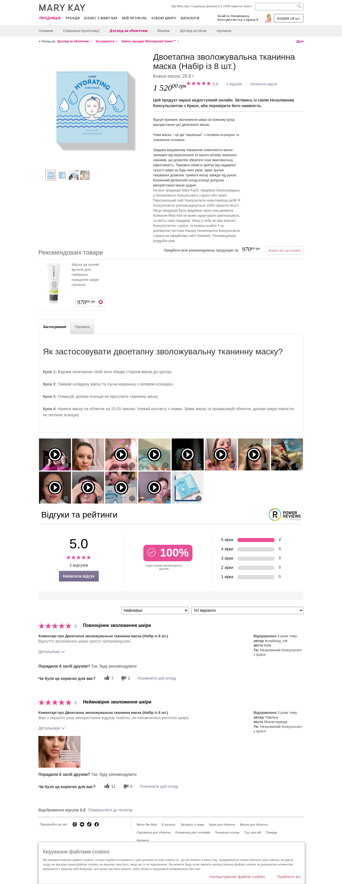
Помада (271, 832)
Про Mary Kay (180, 6)
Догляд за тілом (193, 30)
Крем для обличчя (222, 824)
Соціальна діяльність (205, 6)
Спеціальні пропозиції (81, 30)
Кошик (289, 18)
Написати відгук (263, 84)
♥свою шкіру (163, 18)
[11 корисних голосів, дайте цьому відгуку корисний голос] (109, 786)
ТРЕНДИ (72, 18)
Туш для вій (252, 832)
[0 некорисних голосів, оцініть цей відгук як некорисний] (127, 786)
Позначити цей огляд (156, 678)
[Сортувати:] (155, 610)
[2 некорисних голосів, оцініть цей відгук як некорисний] (124, 678)
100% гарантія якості (237, 6)
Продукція (50, 18)
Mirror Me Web (147, 824)
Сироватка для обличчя (154, 832)
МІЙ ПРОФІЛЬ (134, 18)
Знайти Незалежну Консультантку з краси (236, 17)
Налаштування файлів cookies (237, 876)
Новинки (46, 30)
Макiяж (164, 30)
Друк (300, 41)
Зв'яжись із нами (192, 824)
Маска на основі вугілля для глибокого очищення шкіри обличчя (85, 274)
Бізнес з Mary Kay (101, 18)
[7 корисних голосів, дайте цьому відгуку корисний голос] (108, 678)
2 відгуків (234, 84)
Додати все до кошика (284, 250)
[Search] (279, 6)
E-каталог (169, 824)
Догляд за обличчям (128, 30)
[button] (59, 752)
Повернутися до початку (110, 810)
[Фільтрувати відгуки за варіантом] (247, 610)
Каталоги (190, 18)
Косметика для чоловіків (192, 832)
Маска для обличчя (254, 824)
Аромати (224, 30)
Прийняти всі (288, 876)
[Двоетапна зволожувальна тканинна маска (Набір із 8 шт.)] (94, 108)
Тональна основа (227, 832)
